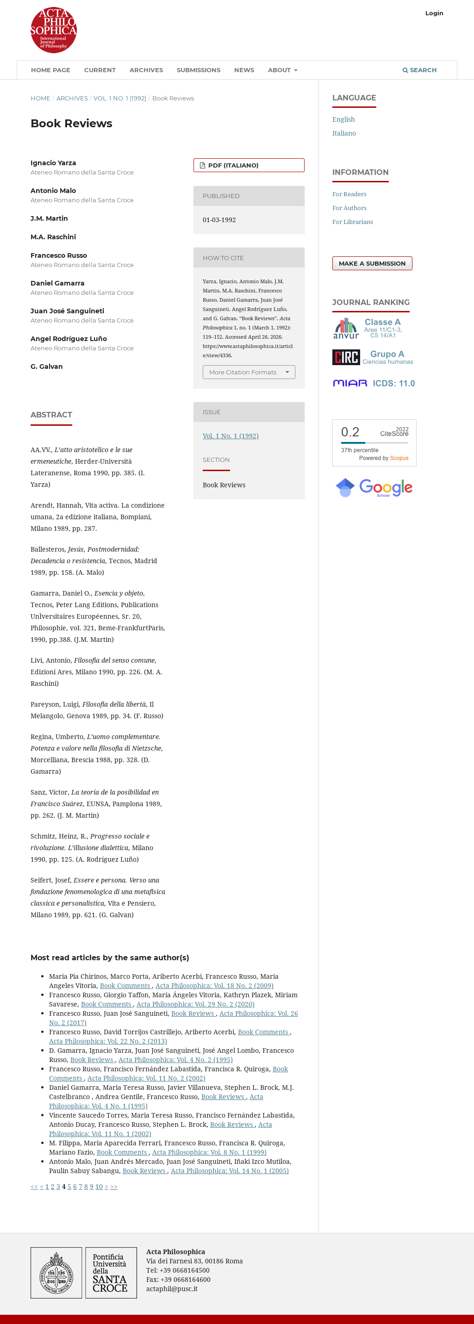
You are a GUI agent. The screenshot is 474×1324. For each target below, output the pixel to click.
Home (40, 98)
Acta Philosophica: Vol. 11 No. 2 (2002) (146, 1078)
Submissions (198, 70)
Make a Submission (372, 263)
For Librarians (352, 222)
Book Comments (126, 985)
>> (114, 1186)
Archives (146, 70)
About (280, 70)
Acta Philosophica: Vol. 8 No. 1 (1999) (209, 1152)
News (244, 70)
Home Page (50, 70)
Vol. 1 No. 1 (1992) (120, 98)
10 (99, 1186)
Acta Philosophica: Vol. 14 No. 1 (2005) (230, 1170)
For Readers (349, 194)
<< (34, 1186)
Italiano (344, 133)
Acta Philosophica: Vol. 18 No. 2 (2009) (215, 985)
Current (100, 70)
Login (434, 13)
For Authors (349, 208)
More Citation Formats (242, 372)
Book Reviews (193, 1013)
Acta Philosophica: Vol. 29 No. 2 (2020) (196, 1004)
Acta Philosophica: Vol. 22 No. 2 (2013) (108, 1041)
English (343, 119)
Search (420, 70)
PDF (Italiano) (232, 165)
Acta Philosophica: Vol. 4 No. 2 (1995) (175, 1059)
